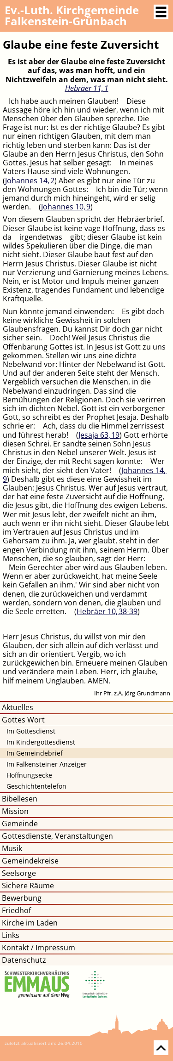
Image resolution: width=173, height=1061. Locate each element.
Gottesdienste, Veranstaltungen (57, 836)
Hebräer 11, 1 (86, 88)
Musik (12, 848)
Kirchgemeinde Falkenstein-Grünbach (72, 15)
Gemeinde (20, 823)
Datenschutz (24, 960)
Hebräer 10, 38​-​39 (107, 611)
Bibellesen (19, 799)
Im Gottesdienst (30, 731)
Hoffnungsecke (29, 775)
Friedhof (16, 910)
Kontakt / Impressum (38, 947)
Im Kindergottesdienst (40, 742)
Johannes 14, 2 (29, 180)
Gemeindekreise (30, 861)
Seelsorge (19, 873)
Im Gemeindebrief (34, 753)
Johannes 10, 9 (65, 207)
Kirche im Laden (30, 923)
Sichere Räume (28, 885)
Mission (15, 811)
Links (10, 935)
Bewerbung (22, 898)
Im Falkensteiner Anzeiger (46, 764)
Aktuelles (17, 707)
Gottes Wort (23, 720)
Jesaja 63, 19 (98, 435)
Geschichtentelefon (36, 786)
